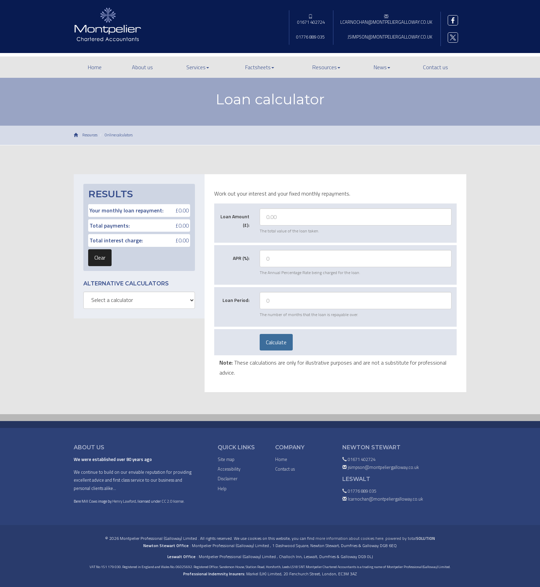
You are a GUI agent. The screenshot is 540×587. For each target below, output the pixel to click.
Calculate (276, 342)
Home (95, 67)
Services (197, 67)
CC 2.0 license (173, 501)
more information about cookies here (349, 538)
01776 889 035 (310, 36)
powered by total (410, 538)
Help (222, 488)
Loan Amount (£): (234, 221)
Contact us (435, 67)
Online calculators (118, 135)
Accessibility (229, 468)
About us (142, 67)
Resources (326, 67)
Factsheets (259, 67)
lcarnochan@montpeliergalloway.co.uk (386, 19)
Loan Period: (235, 300)
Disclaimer (228, 478)
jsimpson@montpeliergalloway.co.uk (389, 36)
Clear (99, 257)
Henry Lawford (124, 501)
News (382, 67)
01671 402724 (310, 19)
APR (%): (241, 258)
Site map (226, 459)
